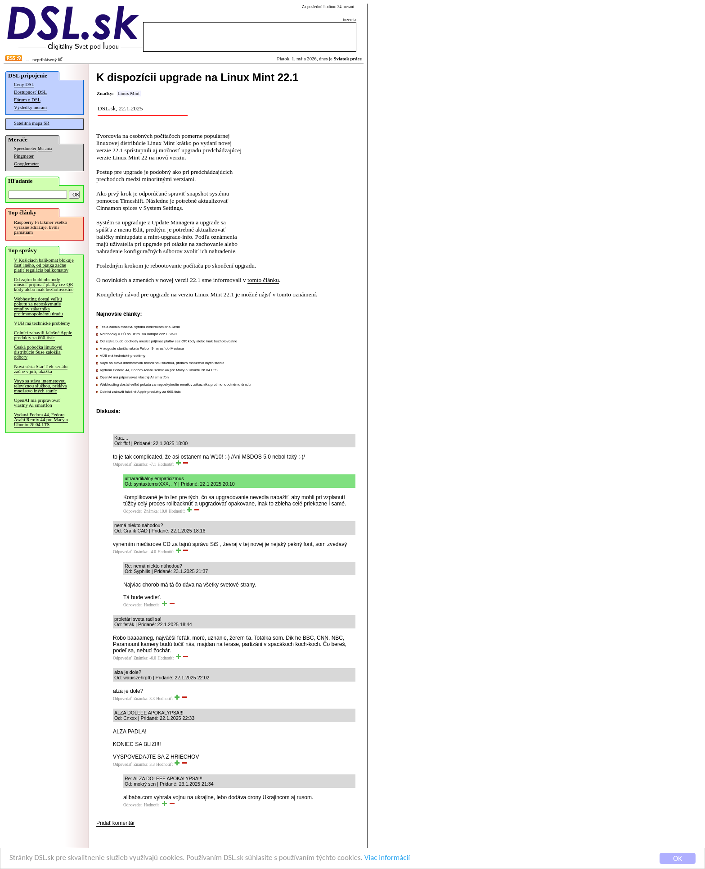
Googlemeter (26, 163)
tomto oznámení (296, 294)
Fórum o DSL (27, 99)
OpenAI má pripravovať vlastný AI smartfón (37, 403)
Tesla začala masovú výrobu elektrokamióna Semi (140, 327)
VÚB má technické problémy (42, 323)
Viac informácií (389, 859)
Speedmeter (25, 148)
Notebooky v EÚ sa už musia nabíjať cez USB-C (138, 334)
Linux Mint (128, 93)
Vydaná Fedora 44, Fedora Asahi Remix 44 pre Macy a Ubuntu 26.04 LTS (41, 419)
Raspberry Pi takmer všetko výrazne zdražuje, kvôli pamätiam (40, 227)
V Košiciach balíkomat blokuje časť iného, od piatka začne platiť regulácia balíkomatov (44, 265)
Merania (45, 148)
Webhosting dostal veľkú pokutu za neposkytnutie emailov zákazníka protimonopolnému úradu (38, 306)
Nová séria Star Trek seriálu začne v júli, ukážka (40, 369)
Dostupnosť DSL (30, 92)
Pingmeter (24, 156)
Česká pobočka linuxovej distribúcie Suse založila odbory (38, 352)
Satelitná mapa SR (31, 123)
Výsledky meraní (30, 107)
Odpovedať (122, 464)
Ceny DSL (24, 84)
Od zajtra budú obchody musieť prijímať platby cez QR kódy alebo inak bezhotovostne (43, 284)
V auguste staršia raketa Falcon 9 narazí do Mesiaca (142, 348)
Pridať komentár (115, 823)
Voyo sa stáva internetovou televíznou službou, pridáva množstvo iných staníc (40, 385)
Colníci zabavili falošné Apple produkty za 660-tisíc (43, 335)
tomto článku (263, 280)
